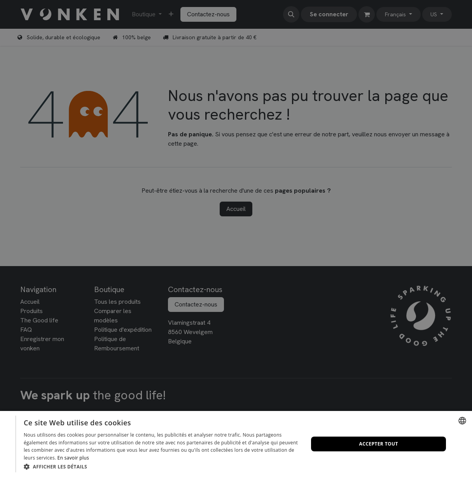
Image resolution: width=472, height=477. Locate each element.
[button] (162, 466)
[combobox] (462, 421)
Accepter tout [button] (378, 443)
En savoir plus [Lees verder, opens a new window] (73, 457)
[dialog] (236, 444)
